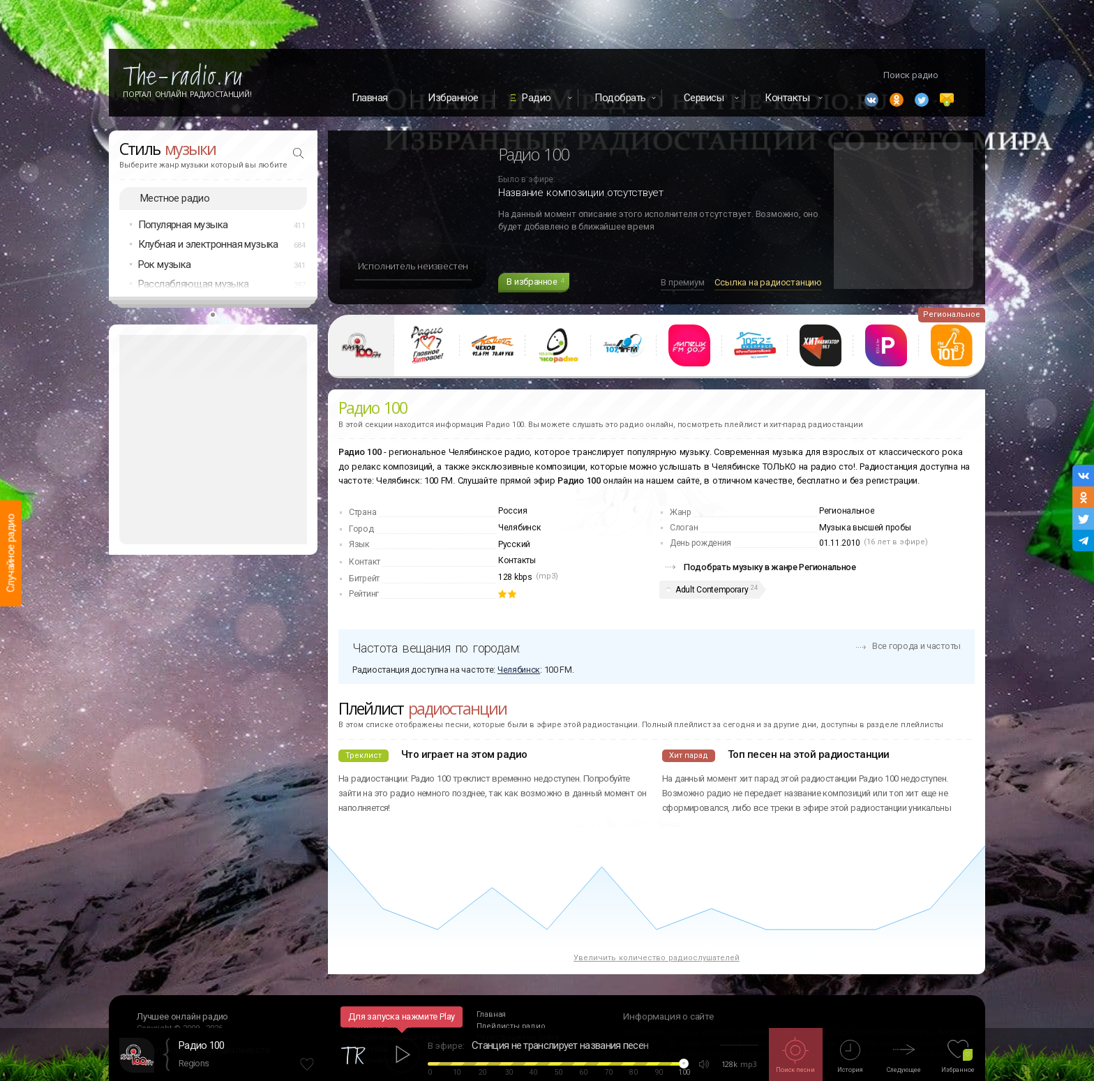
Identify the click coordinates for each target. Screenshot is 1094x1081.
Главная (370, 97)
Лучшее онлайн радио (182, 1016)
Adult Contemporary (712, 590)
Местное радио (174, 198)
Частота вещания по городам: (436, 648)
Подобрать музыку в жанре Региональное (770, 567)
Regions (194, 1063)
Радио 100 (202, 1045)
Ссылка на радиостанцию (768, 282)
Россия (512, 511)
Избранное (453, 97)
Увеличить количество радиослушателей (657, 957)
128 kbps (515, 577)
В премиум (682, 282)
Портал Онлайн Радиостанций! (187, 94)
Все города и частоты (916, 646)
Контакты (517, 560)
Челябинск (519, 527)
